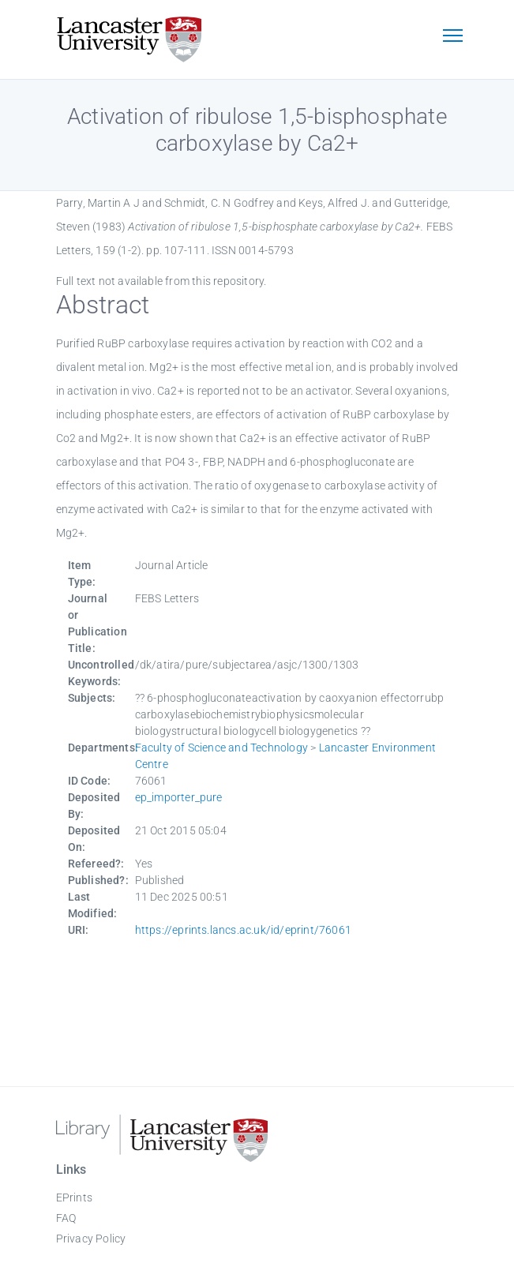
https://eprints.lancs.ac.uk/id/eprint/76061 (243, 930)
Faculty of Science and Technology (222, 747)
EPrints (74, 1197)
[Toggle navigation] (453, 37)
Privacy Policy (91, 1238)
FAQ (66, 1218)
